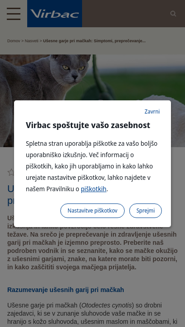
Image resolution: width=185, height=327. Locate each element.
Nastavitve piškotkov (92, 210)
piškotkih (94, 188)
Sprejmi (145, 210)
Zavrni (152, 111)
